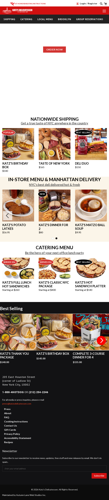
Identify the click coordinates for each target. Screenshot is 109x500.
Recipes (8, 442)
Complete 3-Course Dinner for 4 (89, 355)
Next (101, 215)
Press (7, 409)
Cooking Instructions (16, 421)
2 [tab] (56, 238)
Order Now (54, 49)
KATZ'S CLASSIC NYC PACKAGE (54, 284)
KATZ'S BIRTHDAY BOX (15, 165)
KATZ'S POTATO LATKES (14, 227)
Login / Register (86, 3)
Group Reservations (89, 19)
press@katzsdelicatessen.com (16, 403)
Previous (7, 215)
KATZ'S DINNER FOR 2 (53, 227)
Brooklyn (64, 19)
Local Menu (45, 19)
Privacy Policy (12, 433)
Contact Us (10, 425)
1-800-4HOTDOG (13, 392)
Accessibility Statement (17, 438)
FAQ (6, 417)
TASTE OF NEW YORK (54, 163)
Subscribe (99, 475)
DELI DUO (82, 163)
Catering (26, 19)
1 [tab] (53, 238)
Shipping (9, 19)
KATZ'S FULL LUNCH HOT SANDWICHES (16, 284)
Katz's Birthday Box (52, 353)
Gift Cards (10, 429)
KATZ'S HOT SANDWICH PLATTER (90, 284)
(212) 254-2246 (38, 392)
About (7, 413)
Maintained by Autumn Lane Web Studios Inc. (24, 495)
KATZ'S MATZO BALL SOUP (90, 227)
